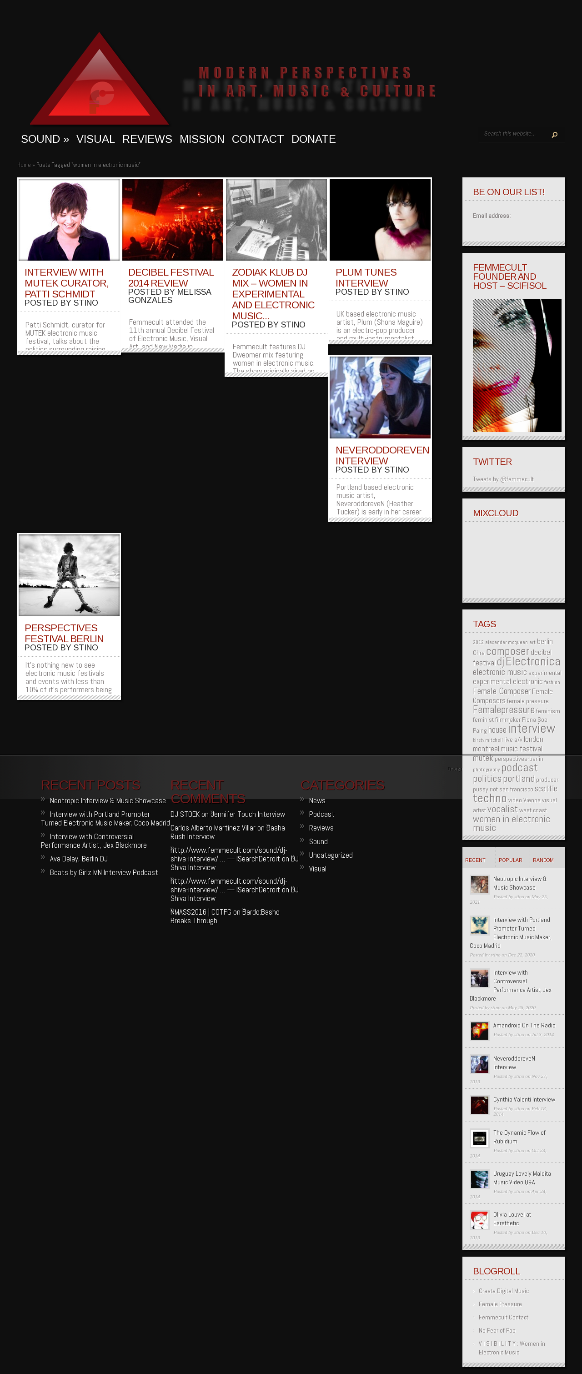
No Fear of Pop (497, 1330)
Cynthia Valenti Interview (524, 1099)
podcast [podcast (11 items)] (519, 767)
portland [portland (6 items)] (519, 778)
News (317, 800)
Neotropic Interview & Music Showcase (520, 883)
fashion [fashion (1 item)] (552, 682)
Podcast (322, 814)
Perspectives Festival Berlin (64, 633)
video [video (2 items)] (515, 800)
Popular (510, 860)
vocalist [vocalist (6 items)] (502, 809)
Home (24, 165)
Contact (258, 139)
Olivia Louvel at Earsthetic (512, 1218)
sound (45, 139)
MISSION (202, 139)
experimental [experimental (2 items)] (545, 673)
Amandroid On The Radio (524, 1025)
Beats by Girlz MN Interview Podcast (104, 872)
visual (95, 139)
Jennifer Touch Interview (248, 814)
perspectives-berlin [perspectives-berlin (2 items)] (519, 759)
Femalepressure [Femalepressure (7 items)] (504, 709)
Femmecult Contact (503, 1317)
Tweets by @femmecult (503, 479)
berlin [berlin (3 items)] (545, 641)
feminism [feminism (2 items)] (548, 711)
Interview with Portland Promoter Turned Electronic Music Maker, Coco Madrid (511, 933)
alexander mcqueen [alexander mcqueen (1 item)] (506, 642)
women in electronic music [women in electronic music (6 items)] (511, 823)
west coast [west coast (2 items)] (533, 810)
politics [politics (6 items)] (487, 778)
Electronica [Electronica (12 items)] (533, 661)
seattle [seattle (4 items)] (546, 788)
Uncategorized (331, 855)
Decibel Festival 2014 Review (170, 278)
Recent (475, 860)
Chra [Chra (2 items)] (479, 653)
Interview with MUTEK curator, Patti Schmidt (67, 283)
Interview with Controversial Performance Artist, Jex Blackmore (511, 985)
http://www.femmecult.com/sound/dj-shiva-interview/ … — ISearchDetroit (229, 854)
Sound (318, 841)
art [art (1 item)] (532, 642)
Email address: (492, 215)
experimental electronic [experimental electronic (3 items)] (508, 681)
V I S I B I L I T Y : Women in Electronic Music (512, 1347)
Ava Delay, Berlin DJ (79, 859)
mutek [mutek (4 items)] (483, 758)
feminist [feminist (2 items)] (483, 719)
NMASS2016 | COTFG (201, 912)
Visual (317, 869)
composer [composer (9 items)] (507, 651)
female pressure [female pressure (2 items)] (528, 701)
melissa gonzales (169, 296)
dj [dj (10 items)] (500, 661)
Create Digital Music (504, 1291)
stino (86, 302)
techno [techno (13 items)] (490, 798)
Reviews (147, 139)
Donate (313, 139)
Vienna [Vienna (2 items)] (532, 800)
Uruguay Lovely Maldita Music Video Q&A (522, 1177)
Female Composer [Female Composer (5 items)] (502, 691)
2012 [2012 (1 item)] (478, 642)
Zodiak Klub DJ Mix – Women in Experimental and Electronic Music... (273, 294)
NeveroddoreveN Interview (382, 455)
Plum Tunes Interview (366, 278)
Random (543, 860)
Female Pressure (500, 1304)
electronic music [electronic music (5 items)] (500, 672)
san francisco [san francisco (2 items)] (516, 789)
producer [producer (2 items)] (547, 779)
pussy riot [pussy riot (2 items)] (485, 789)
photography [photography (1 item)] (486, 770)
